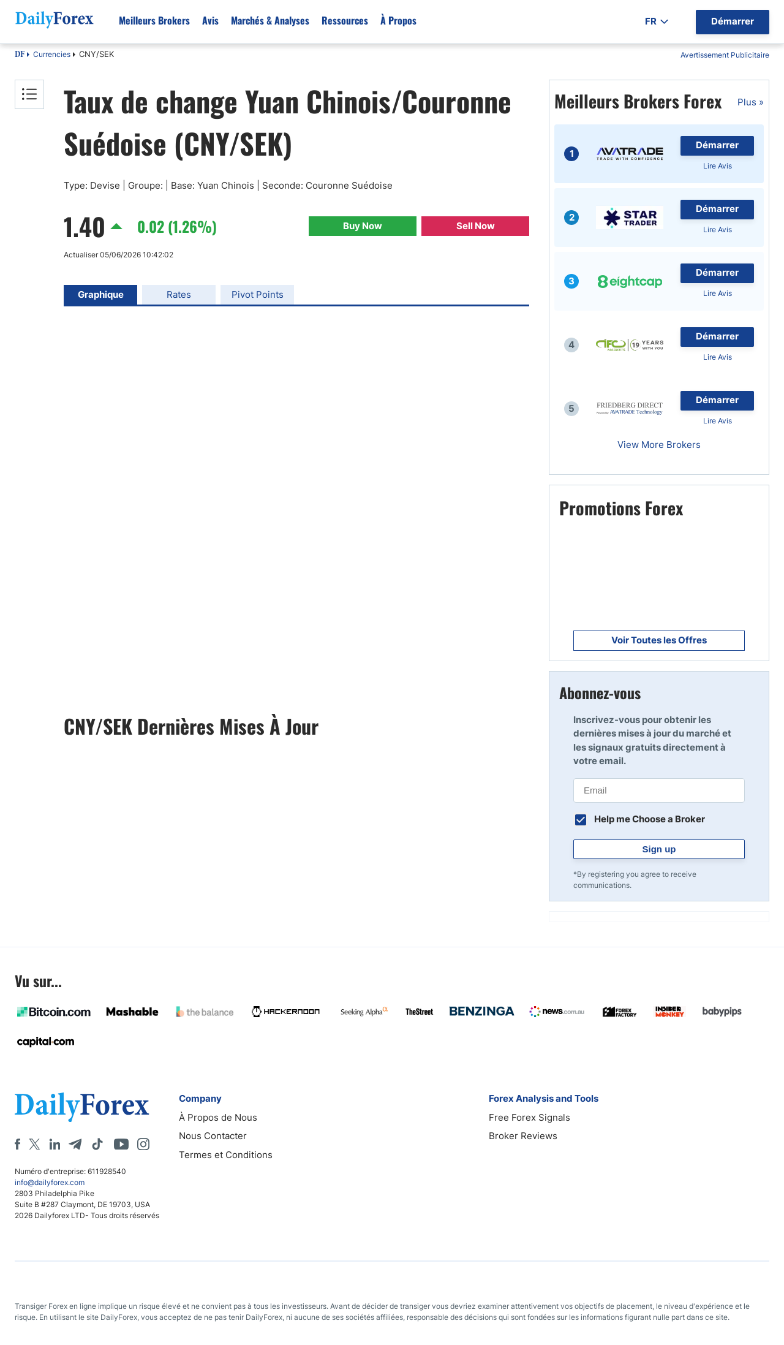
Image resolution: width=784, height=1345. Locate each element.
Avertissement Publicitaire (724, 54)
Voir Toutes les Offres (659, 640)
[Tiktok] (97, 1144)
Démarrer (717, 145)
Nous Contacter (213, 1136)
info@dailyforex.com (50, 1182)
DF (19, 55)
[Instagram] (143, 1144)
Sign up (659, 849)
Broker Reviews (523, 1136)
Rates (179, 294)
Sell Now (475, 226)
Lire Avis (717, 165)
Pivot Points (258, 294)
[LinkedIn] (54, 1144)
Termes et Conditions (226, 1155)
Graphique (101, 294)
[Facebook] (17, 1144)
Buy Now (362, 226)
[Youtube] (121, 1144)
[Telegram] (75, 1144)
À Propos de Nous (218, 1117)
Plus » (750, 102)
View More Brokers (659, 444)
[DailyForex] (82, 1107)
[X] (34, 1144)
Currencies (51, 54)
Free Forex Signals (529, 1117)
